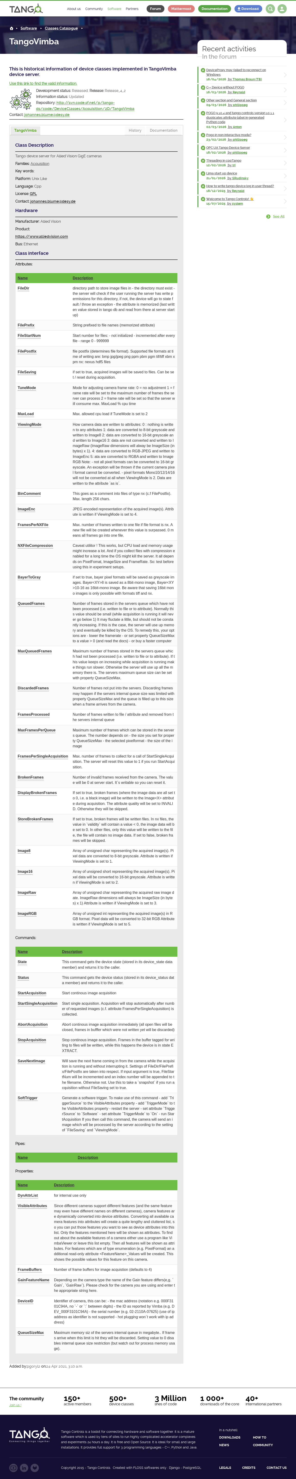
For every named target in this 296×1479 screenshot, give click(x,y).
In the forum (219, 56)
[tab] (25, 130)
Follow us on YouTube (13, 1468)
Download (250, 9)
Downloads (229, 1437)
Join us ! (15, 1405)
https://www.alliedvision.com (41, 236)
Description (83, 278)
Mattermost (181, 9)
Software (29, 28)
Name (23, 278)
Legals (225, 1468)
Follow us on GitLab (35, 1468)
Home (11, 28)
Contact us (277, 1468)
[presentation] (25, 130)
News (224, 1445)
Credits (249, 1468)
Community (263, 1445)
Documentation (215, 9)
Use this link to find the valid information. (43, 83)
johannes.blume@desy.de (47, 115)
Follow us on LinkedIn (24, 1468)
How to (259, 1437)
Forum (155, 9)
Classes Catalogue (61, 28)
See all (278, 216)
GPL (33, 194)
